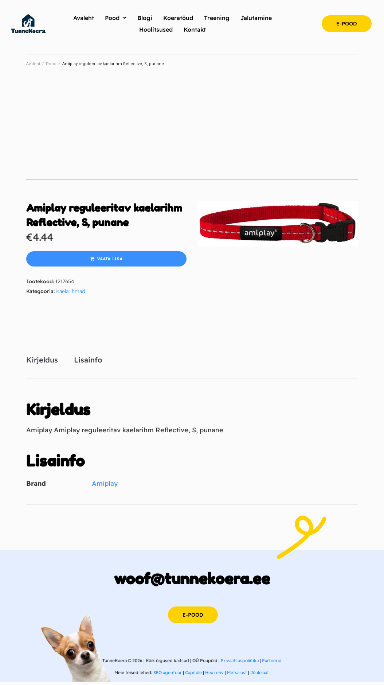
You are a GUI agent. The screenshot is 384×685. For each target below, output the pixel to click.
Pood (51, 63)
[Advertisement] (192, 129)
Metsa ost (237, 675)
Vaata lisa (110, 259)
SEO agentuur (167, 675)
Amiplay (105, 486)
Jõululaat (259, 675)
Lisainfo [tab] (88, 360)
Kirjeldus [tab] (42, 360)
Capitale (193, 675)
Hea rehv (214, 675)
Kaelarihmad (70, 291)
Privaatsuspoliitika (240, 663)
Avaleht (33, 63)
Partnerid (272, 663)
